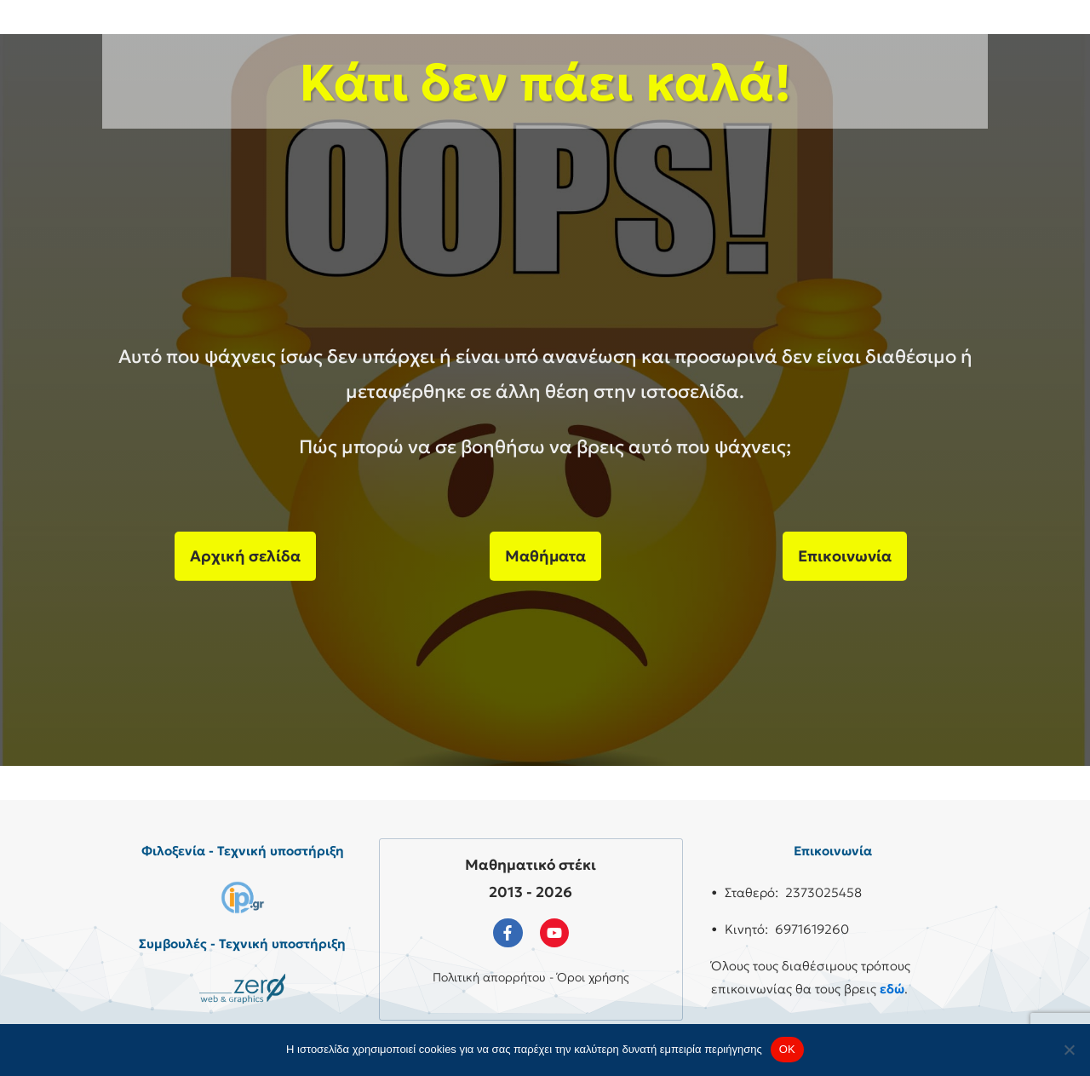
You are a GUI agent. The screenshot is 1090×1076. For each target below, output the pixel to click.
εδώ (892, 989)
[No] (1068, 1049)
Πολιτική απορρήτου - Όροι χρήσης (531, 977)
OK (787, 1049)
